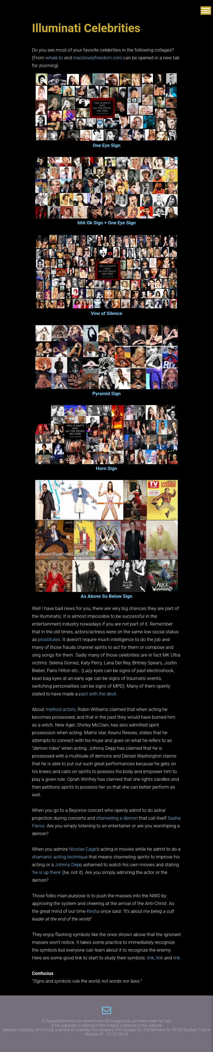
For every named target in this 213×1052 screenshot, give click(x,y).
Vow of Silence (106, 313)
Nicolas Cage (82, 849)
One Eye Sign (106, 145)
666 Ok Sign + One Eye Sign (106, 222)
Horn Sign (106, 468)
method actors (60, 709)
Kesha (93, 911)
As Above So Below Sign (106, 596)
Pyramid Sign (106, 393)
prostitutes (49, 639)
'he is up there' (46, 872)
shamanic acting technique (60, 857)
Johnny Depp (68, 864)
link (150, 957)
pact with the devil (97, 694)
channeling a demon (117, 818)
